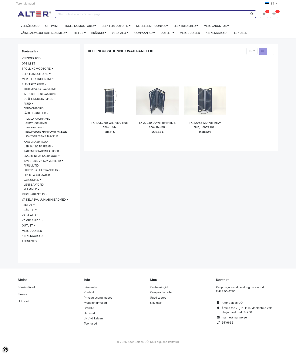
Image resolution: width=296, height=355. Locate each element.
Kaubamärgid (159, 287)
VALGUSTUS (31, 179)
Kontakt (89, 292)
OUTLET (166, 33)
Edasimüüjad (26, 287)
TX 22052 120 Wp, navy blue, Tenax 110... (205, 125)
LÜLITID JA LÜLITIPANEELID (41, 170)
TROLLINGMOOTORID (79, 26)
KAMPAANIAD (143, 33)
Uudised (89, 313)
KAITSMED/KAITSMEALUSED (41, 151)
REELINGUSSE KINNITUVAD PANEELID (46, 131)
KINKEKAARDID (216, 33)
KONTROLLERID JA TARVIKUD (41, 136)
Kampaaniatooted (161, 292)
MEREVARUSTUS (215, 26)
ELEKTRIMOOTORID (115, 26)
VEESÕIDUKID (30, 26)
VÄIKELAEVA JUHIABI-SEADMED (43, 33)
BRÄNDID (97, 33)
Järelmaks (90, 287)
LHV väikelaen (93, 318)
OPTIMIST (52, 26)
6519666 (227, 322)
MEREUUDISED (190, 33)
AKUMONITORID (33, 108)
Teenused (90, 323)
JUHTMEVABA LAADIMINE (40, 89)
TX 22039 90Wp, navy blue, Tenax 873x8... (157, 125)
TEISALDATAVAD (34, 127)
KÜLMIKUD (30, 189)
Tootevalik (29, 51)
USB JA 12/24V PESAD (37, 146)
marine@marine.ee (234, 317)
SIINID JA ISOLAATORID (38, 175)
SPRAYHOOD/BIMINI (36, 123)
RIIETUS (78, 33)
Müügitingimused (95, 302)
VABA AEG (119, 33)
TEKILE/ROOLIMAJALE (37, 118)
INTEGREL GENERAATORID (40, 94)
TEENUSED (239, 33)
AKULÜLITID (31, 165)
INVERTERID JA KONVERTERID (42, 160)
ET (270, 3)
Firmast (23, 294)
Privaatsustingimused (98, 297)
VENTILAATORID (34, 184)
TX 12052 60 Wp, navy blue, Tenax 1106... (110, 125)
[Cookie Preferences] (5, 349)
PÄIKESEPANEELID (35, 113)
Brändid (89, 308)
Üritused (23, 301)
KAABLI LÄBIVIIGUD (36, 141)
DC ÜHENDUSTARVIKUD (38, 98)
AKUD (27, 103)
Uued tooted (158, 297)
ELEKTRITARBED (184, 26)
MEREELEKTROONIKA (151, 26)
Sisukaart (156, 302)
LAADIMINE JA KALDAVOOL (40, 155)
